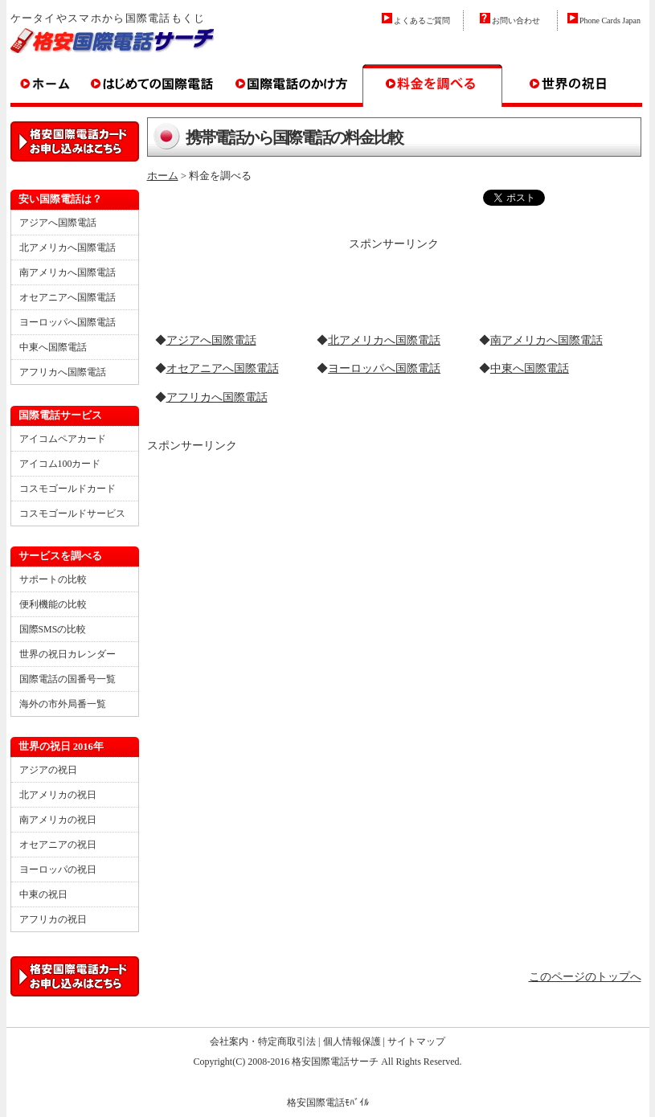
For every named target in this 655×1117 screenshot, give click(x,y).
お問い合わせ (516, 20)
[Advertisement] (394, 278)
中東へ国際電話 (529, 368)
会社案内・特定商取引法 (263, 1041)
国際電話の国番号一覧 (67, 679)
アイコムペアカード (62, 438)
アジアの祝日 (48, 769)
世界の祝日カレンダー (67, 654)
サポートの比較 (53, 579)
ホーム (162, 176)
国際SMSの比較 (53, 629)
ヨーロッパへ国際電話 (384, 368)
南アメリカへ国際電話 (546, 340)
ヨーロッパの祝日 (57, 869)
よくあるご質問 (422, 20)
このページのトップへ (585, 977)
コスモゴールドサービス (72, 513)
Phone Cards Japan (610, 20)
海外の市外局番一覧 (62, 704)
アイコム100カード (60, 463)
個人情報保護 (352, 1041)
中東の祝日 (43, 894)
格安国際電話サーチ (335, 1061)
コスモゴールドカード (67, 488)
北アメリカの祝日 (57, 794)
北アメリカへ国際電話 (384, 340)
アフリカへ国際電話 (217, 397)
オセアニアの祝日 (57, 844)
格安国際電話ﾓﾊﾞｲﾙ (328, 1102)
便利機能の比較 (53, 604)
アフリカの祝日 (53, 919)
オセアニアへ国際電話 (222, 368)
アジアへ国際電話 (211, 340)
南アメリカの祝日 (57, 819)
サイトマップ (416, 1041)
